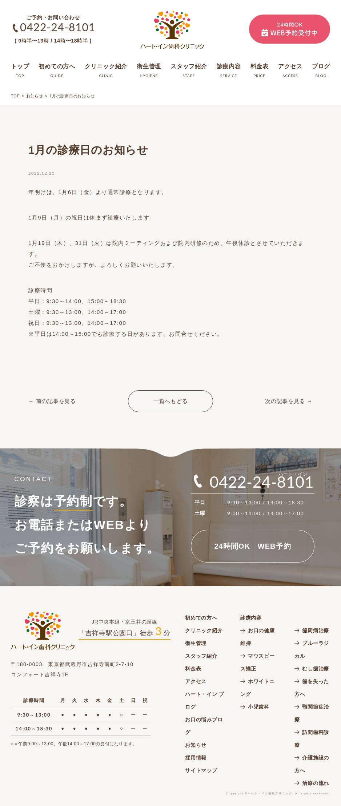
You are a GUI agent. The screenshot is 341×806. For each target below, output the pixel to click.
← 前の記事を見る (52, 401)
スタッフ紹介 (201, 656)
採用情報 (195, 758)
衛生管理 (195, 643)
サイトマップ (201, 770)
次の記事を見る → (289, 401)
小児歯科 (258, 707)
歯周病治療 (315, 630)
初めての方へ (201, 618)
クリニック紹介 (203, 630)
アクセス (195, 681)
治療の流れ (315, 783)
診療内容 (251, 618)
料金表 (193, 669)
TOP (15, 96)
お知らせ (34, 96)
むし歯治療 (315, 669)
